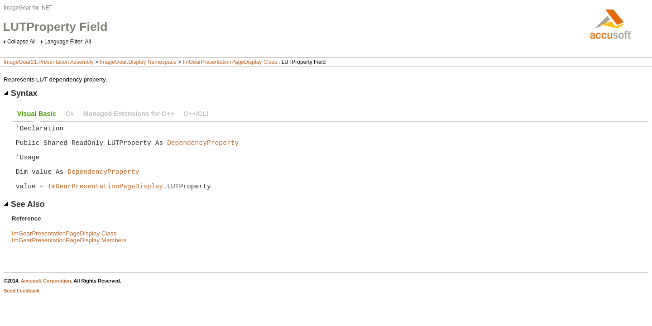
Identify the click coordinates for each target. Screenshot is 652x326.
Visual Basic (36, 113)
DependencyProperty (203, 147)
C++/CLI (195, 113)
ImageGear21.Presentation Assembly (49, 62)
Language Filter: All (67, 41)
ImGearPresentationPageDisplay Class (230, 62)
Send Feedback (21, 305)
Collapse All (21, 41)
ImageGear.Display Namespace (138, 62)
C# (69, 113)
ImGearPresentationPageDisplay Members (69, 254)
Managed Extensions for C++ (128, 113)
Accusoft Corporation (46, 295)
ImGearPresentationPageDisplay (105, 200)
